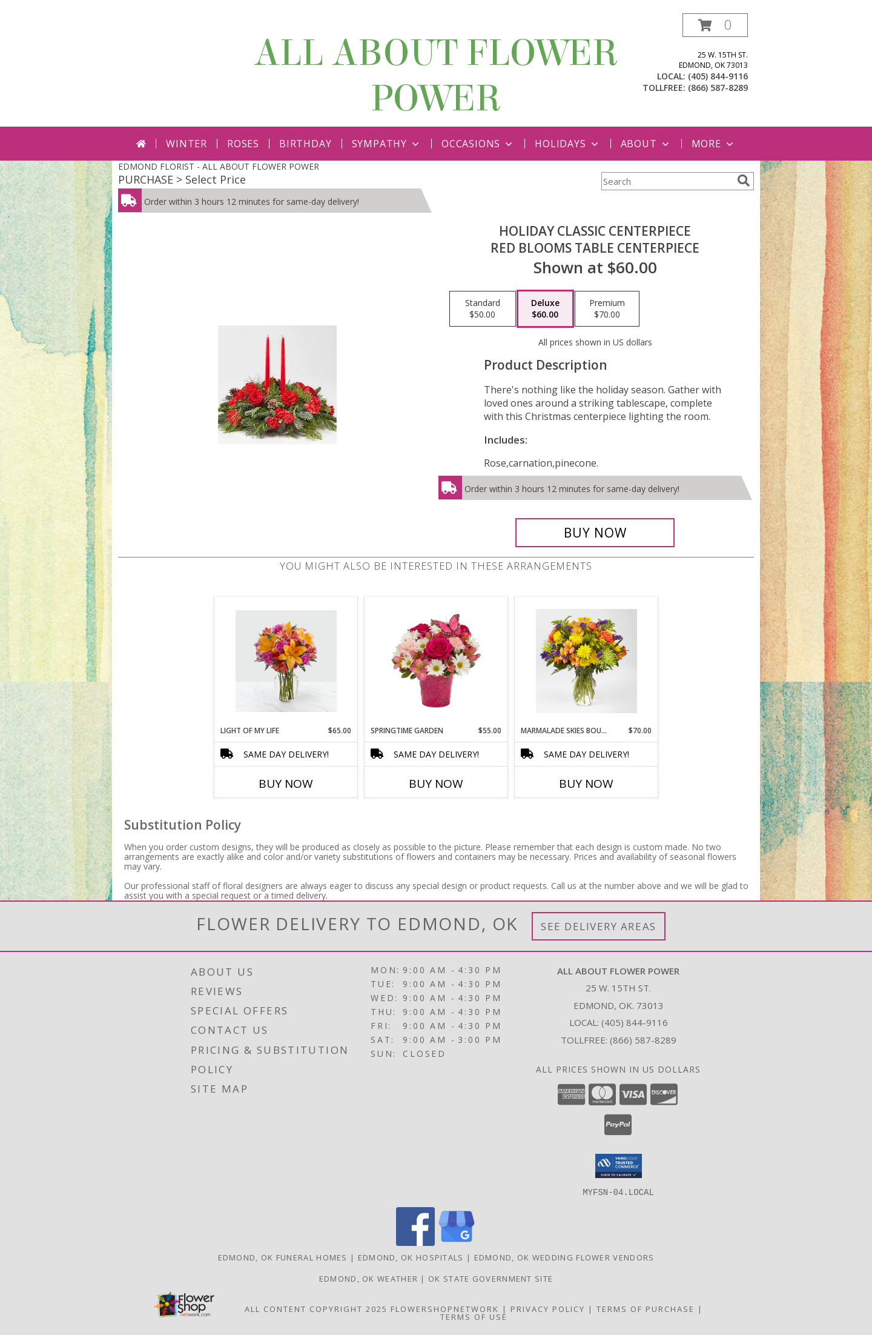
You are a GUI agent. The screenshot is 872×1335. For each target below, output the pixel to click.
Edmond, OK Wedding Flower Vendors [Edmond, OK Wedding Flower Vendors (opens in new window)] (564, 1256)
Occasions (478, 143)
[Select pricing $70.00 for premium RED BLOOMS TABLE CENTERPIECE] (607, 309)
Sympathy (386, 143)
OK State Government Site (490, 1278)
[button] (715, 25)
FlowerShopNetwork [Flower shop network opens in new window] (445, 1308)
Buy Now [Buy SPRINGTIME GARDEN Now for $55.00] (436, 783)
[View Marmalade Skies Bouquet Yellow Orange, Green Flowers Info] (586, 661)
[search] (743, 180)
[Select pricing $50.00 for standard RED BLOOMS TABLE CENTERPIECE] (482, 309)
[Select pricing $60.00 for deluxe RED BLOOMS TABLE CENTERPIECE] (545, 309)
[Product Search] (667, 181)
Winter (186, 143)
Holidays (567, 143)
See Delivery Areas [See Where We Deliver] (598, 926)
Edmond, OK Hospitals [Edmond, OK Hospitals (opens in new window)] (411, 1256)
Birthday (305, 143)
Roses (243, 143)
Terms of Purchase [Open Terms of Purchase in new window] (645, 1308)
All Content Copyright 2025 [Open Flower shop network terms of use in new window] (316, 1308)
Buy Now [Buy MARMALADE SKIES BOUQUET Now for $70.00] (586, 783)
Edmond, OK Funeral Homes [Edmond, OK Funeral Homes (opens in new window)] (283, 1256)
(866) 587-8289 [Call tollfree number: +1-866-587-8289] (718, 87)
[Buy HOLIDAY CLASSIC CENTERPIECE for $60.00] (595, 532)
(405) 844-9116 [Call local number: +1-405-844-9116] (718, 76)
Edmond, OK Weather (368, 1278)
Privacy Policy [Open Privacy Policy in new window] (547, 1308)
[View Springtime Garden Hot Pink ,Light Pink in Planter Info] (436, 661)
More (714, 143)
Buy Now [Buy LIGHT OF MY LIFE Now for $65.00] (286, 783)
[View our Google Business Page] (456, 1242)
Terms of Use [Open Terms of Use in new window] (473, 1316)
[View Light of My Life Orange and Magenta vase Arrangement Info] (286, 661)
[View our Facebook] (415, 1242)
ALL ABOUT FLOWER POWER (436, 75)
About (646, 143)
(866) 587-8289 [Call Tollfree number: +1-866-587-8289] (643, 1040)
